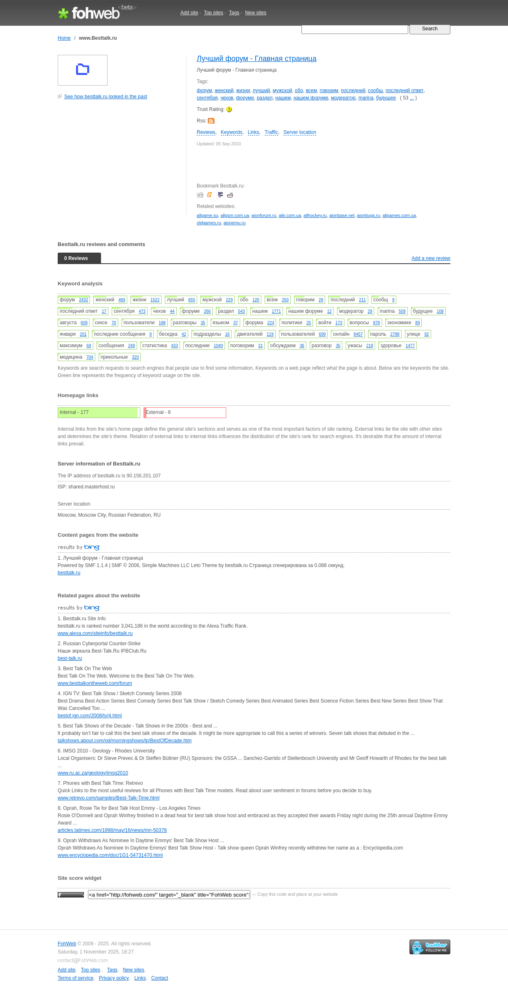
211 (362, 300)
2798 (394, 334)
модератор (343, 98)
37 (236, 323)
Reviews (206, 132)
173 (338, 323)
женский (224, 90)
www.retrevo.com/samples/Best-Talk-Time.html (109, 798)
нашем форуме (311, 98)
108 (440, 311)
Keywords (232, 132)
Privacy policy (114, 978)
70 (114, 323)
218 (369, 345)
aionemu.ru (234, 222)
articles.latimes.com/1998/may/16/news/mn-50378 (112, 830)
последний (353, 90)
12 (329, 311)
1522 (155, 300)
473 (142, 311)
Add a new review (430, 258)
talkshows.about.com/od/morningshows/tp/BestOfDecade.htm (125, 740)
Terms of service (75, 978)
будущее (386, 98)
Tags (234, 13)
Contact (159, 978)
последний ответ (405, 90)
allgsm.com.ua (234, 215)
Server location (299, 132)
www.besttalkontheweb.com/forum (95, 683)
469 (121, 300)
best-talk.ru (70, 658)
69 (89, 345)
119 (270, 334)
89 (417, 323)
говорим (328, 90)
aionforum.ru (264, 215)
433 (174, 345)
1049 (218, 345)
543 (241, 311)
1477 (410, 345)
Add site (189, 13)
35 (202, 323)
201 (83, 334)
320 (135, 357)
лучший (261, 90)
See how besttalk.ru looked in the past (105, 96)
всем (311, 90)
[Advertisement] (119, 161)
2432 (83, 300)
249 (131, 345)
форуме (245, 98)
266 (207, 311)
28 (321, 300)
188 (162, 323)
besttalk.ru (69, 573)
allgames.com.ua (399, 215)
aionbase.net (342, 215)
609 (84, 323)
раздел (265, 98)
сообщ (375, 90)
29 (370, 311)
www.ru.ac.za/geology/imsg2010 (93, 773)
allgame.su (207, 215)
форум (204, 90)
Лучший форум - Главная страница (257, 58)
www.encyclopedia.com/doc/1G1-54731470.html (110, 855)
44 (172, 311)
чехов (227, 98)
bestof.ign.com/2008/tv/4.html (90, 716)
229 (229, 300)
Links (253, 132)
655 (191, 300)
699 (322, 334)
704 (89, 357)
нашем (283, 98)
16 (227, 334)
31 (260, 345)
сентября (207, 98)
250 (285, 300)
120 (255, 300)
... (412, 98)
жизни (243, 90)
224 (270, 323)
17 (104, 311)
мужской (282, 90)
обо (299, 90)
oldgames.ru (209, 222)
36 (302, 345)
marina (365, 98)
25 (308, 323)
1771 (276, 311)
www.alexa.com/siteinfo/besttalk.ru (95, 633)
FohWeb (67, 944)
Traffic (271, 132)
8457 (358, 334)
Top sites (213, 13)
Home (64, 38)
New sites (255, 13)
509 (402, 311)
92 (426, 334)
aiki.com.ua (290, 215)
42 (184, 334)
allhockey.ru (315, 215)
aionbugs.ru (368, 215)
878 (376, 323)
